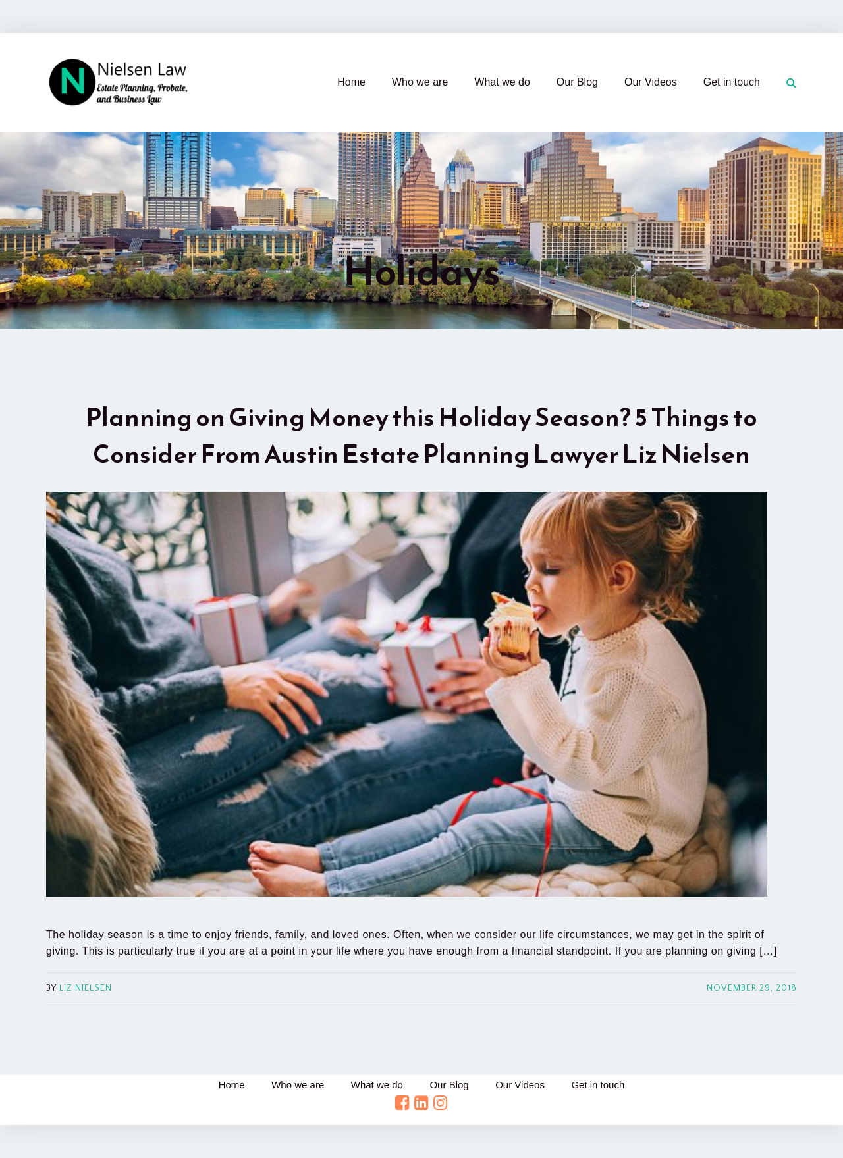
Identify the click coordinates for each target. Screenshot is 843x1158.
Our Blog (577, 82)
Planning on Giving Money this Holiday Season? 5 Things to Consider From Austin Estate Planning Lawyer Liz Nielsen (421, 435)
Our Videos (650, 82)
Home (351, 82)
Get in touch (731, 82)
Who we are (420, 82)
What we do (502, 82)
